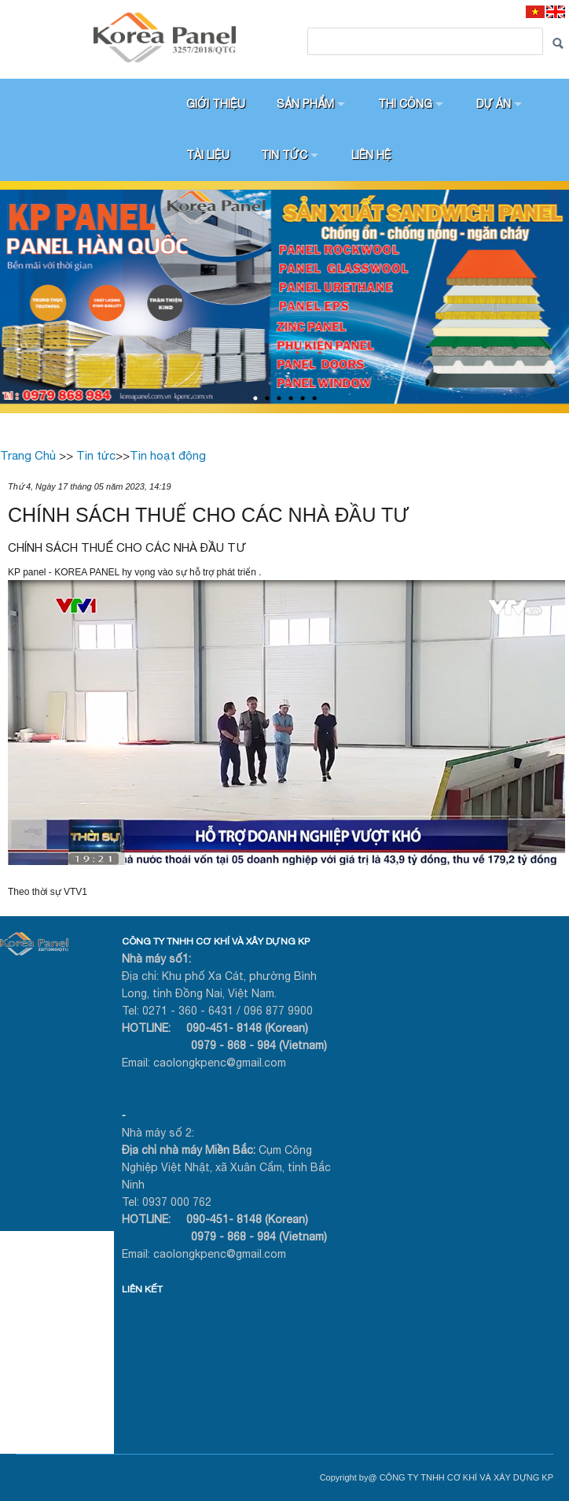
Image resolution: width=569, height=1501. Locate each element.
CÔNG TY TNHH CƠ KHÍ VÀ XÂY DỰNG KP (216, 941)
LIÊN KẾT (142, 1289)
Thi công (405, 104)
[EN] (555, 11)
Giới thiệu (215, 104)
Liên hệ (371, 155)
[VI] (535, 11)
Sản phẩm (305, 104)
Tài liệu (207, 155)
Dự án (493, 104)
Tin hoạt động (168, 455)
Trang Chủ (28, 455)
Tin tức (284, 155)
